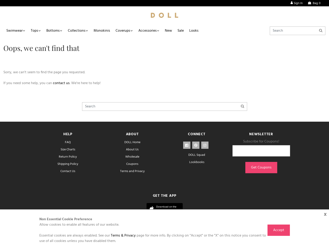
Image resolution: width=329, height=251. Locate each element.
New (168, 31)
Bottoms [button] (53, 31)
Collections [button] (76, 31)
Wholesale (132, 156)
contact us (61, 83)
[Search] (297, 30)
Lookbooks (196, 162)
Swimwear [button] (14, 31)
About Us (132, 149)
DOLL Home (132, 142)
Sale (181, 31)
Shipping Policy (67, 164)
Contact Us (67, 171)
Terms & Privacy (123, 236)
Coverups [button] (123, 31)
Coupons (132, 164)
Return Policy (68, 156)
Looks (194, 31)
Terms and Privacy (132, 171)
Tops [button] (34, 31)
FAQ (68, 142)
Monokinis (102, 31)
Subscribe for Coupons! (261, 141)
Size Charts (68, 149)
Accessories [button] (147, 31)
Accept (278, 230)
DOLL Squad (196, 155)
